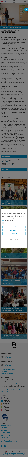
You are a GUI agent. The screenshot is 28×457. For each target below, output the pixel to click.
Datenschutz (16, 239)
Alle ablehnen (14, 230)
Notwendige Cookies (7, 220)
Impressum (11, 239)
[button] (26, 9)
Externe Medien (6, 223)
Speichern (14, 233)
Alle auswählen (14, 226)
